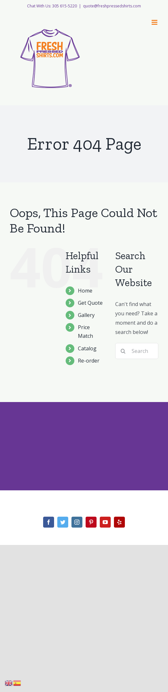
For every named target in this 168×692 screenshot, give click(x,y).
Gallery (86, 315)
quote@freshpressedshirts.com (112, 6)
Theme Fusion (85, 508)
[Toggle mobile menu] (155, 22)
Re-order (88, 360)
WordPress (146, 500)
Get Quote (90, 302)
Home (85, 290)
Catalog (87, 348)
